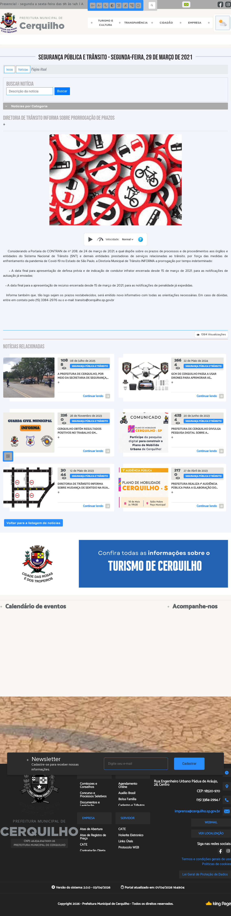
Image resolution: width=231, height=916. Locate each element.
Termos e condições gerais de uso (206, 859)
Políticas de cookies (216, 864)
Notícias (23, 69)
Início (9, 69)
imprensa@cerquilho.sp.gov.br (197, 811)
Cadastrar (189, 764)
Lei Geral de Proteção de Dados (205, 874)
